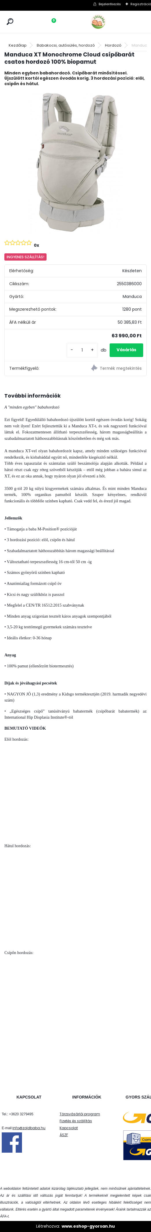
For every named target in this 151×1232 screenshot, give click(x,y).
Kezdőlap (18, 45)
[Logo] (111, 21)
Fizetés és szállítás (76, 1120)
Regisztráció (140, 4)
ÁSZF (64, 1134)
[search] (10, 21)
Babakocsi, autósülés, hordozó (66, 45)
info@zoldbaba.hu (28, 1127)
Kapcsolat (69, 1127)
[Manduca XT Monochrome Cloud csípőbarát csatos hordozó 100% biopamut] (75, 162)
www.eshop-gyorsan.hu (88, 1226)
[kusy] (82, 350)
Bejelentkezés (110, 4)
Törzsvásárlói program (80, 1114)
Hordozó (113, 45)
